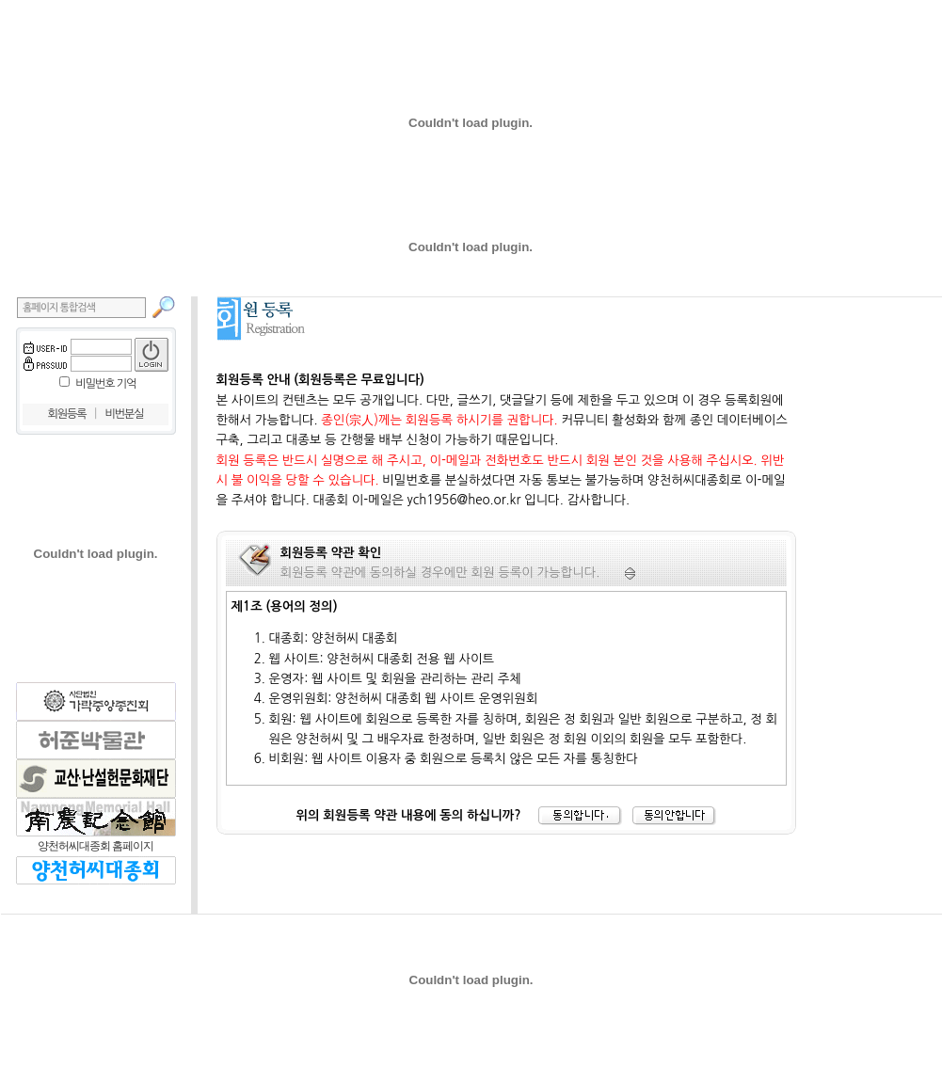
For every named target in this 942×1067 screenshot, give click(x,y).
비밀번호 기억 (105, 384)
